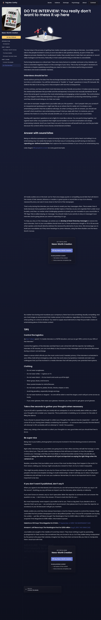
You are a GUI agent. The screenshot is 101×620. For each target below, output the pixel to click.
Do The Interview (7, 65)
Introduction (6, 44)
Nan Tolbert (30, 339)
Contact (93, 3)
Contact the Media (8, 62)
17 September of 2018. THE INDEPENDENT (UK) (57, 523)
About (85, 3)
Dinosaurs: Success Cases (10, 56)
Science (57, 3)
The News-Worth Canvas (9, 50)
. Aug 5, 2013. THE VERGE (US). (57, 527)
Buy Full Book (11, 37)
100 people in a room (40, 148)
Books (50, 3)
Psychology (75, 3)
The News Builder (7, 53)
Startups (66, 3)
